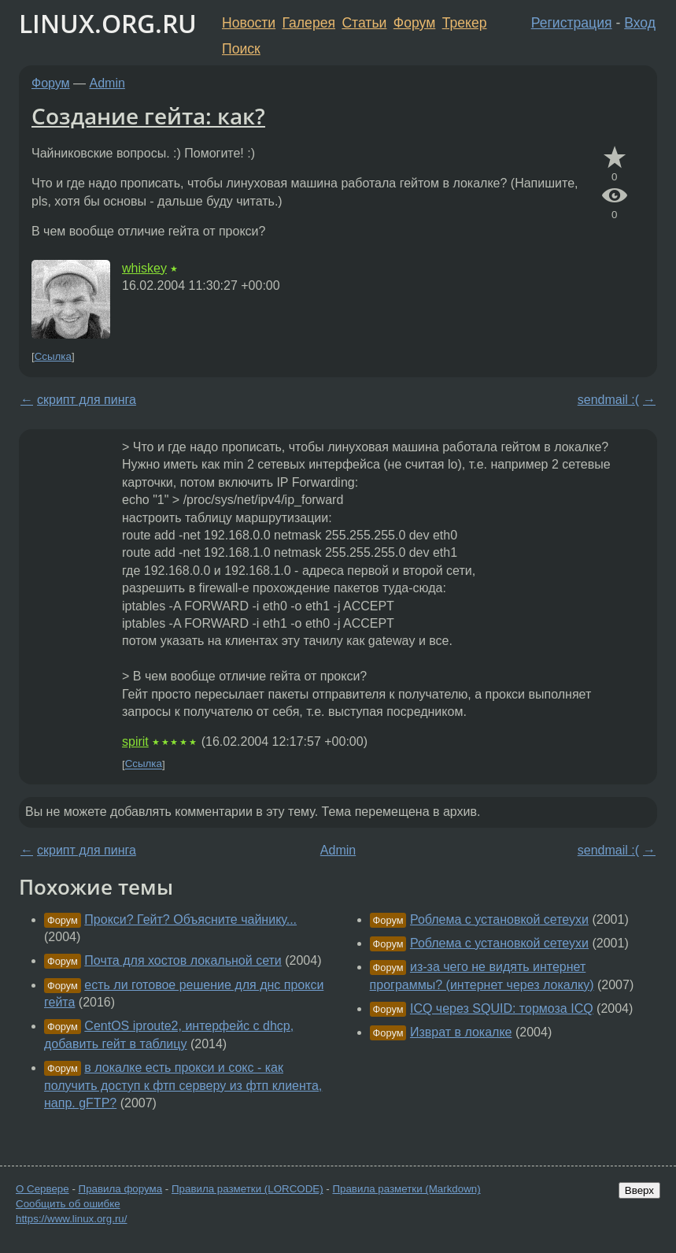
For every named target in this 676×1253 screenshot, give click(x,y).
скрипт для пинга (86, 399)
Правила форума (121, 1189)
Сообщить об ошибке (68, 1204)
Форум (414, 23)
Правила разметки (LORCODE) (247, 1189)
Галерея (309, 23)
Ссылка (53, 356)
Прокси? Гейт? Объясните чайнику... (190, 919)
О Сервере (42, 1189)
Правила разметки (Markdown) (406, 1189)
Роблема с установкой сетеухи (499, 919)
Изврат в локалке (461, 1032)
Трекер (464, 23)
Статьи (364, 23)
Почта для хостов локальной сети (182, 960)
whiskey (144, 268)
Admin (107, 83)
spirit (135, 741)
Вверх (639, 1190)
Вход (640, 23)
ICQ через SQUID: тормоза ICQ (501, 1008)
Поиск (241, 49)
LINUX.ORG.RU (108, 23)
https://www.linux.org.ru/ (71, 1219)
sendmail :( (608, 399)
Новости (248, 23)
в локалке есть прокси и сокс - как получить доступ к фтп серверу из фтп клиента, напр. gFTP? (183, 1085)
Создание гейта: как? (148, 116)
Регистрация (571, 23)
